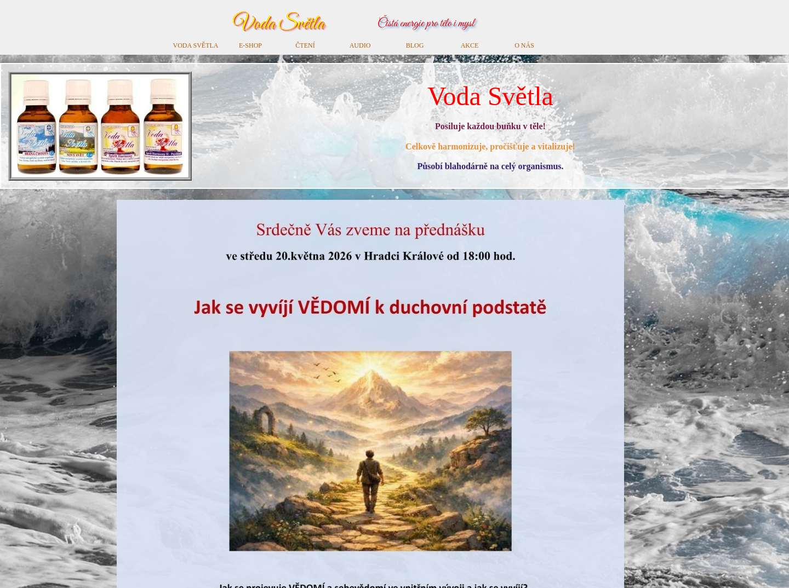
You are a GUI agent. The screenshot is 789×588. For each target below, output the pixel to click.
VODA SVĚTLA (196, 45)
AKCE (470, 45)
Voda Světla (278, 24)
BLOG (415, 45)
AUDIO (360, 45)
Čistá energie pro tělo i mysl (426, 23)
